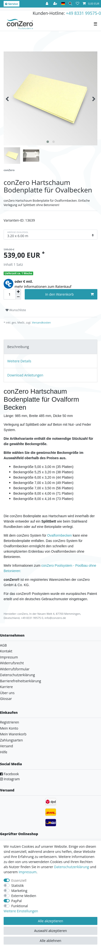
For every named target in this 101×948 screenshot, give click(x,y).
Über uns (7, 692)
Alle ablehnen (50, 940)
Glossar (6, 698)
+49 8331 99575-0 (83, 13)
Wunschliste (16, 310)
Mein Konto (9, 728)
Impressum (9, 657)
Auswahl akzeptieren (50, 930)
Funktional (19, 906)
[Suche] (70, 4)
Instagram (10, 779)
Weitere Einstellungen (21, 911)
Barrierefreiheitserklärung (20, 681)
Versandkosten (41, 322)
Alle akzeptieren (50, 921)
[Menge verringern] (18, 296)
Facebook (9, 774)
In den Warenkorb (69, 294)
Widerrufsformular (15, 669)
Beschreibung (18, 346)
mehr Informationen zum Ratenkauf (43, 286)
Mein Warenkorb (13, 734)
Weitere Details (19, 361)
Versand (6, 746)
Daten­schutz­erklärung (71, 867)
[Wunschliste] (77, 4)
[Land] (63, 4)
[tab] (50, 347)
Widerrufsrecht (12, 663)
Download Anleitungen (25, 375)
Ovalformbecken (59, 535)
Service (11, 4)
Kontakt (6, 651)
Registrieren (9, 722)
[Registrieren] (56, 4)
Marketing (19, 890)
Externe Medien (23, 895)
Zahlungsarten (11, 740)
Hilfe (3, 752)
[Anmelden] (47, 4)
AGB (3, 645)
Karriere (6, 686)
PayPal (16, 900)
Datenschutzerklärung (17, 675)
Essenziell (19, 880)
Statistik (17, 885)
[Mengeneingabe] (9, 294)
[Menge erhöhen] (18, 291)
